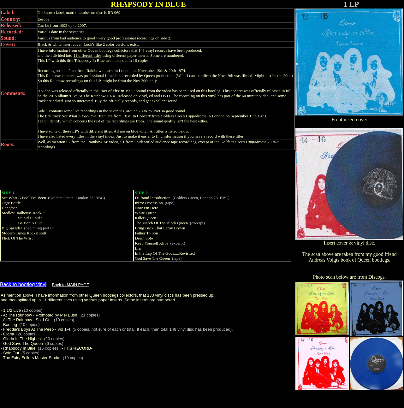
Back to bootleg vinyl (23, 284)
